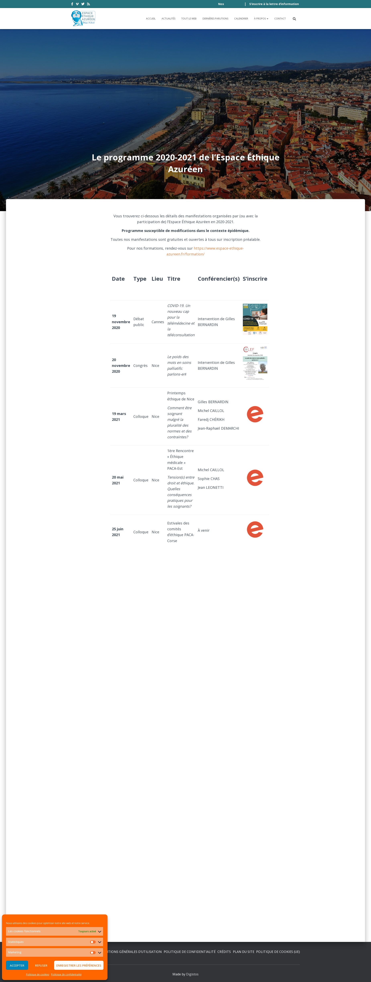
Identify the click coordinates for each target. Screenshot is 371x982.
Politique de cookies (37, 974)
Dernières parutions (215, 18)
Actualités (168, 18)
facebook (72, 4)
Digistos (192, 974)
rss (88, 4)
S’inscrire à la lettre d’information (274, 4)
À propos (261, 18)
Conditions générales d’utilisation (129, 952)
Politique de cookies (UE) (278, 952)
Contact (280, 18)
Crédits (224, 952)
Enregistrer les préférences (78, 965)
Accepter (17, 965)
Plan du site (243, 952)
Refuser (41, 965)
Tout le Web (189, 18)
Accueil (151, 18)
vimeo (77, 4)
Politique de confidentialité (66, 974)
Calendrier (241, 18)
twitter (82, 4)
